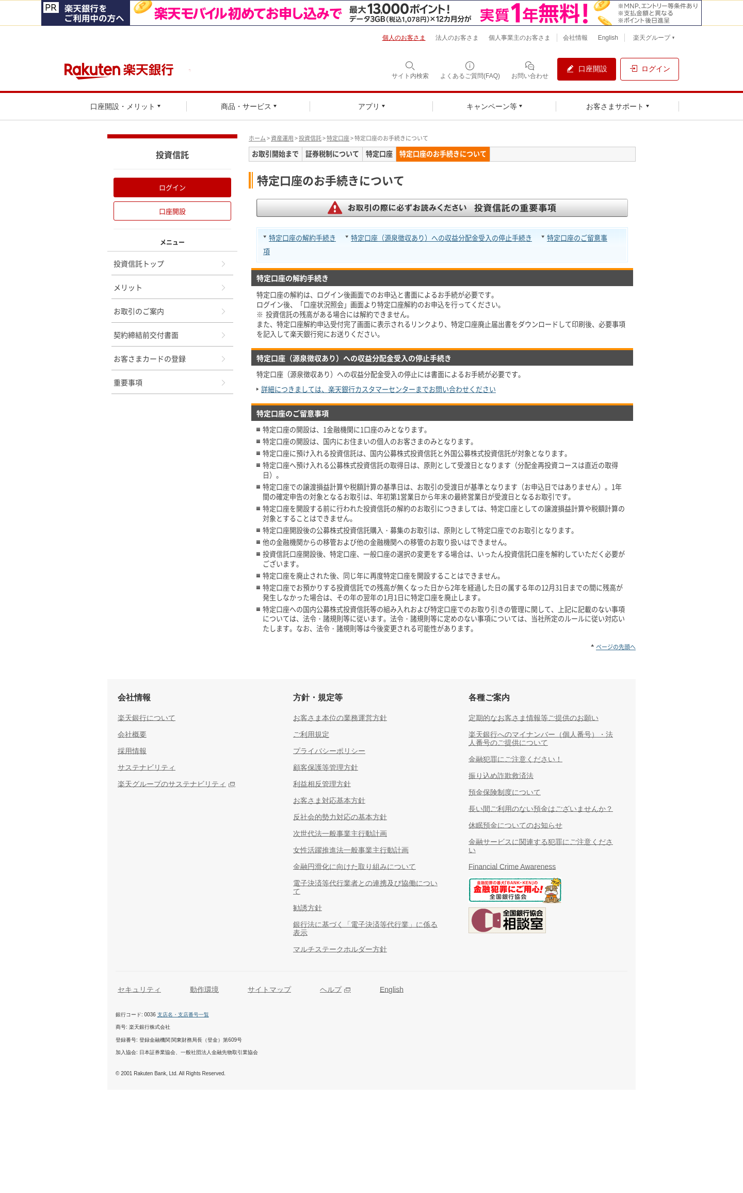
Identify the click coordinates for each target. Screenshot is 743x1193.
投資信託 (310, 138)
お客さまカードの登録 (170, 358)
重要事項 (170, 382)
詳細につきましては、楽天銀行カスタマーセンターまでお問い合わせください (378, 389)
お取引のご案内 (170, 311)
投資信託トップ (170, 263)
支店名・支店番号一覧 (183, 1014)
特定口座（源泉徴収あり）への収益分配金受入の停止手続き (441, 238)
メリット (170, 287)
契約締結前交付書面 (170, 334)
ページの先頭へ (616, 646)
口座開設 (172, 211)
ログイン (172, 187)
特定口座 (338, 138)
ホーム (257, 138)
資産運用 (282, 138)
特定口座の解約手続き (302, 238)
